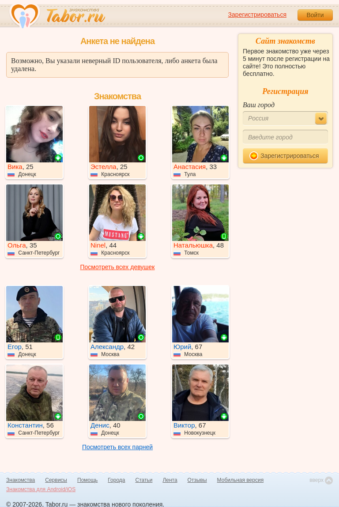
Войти (315, 15)
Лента (169, 480)
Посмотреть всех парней (117, 447)
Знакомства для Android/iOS (40, 489)
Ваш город (259, 105)
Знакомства (20, 480)
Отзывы (197, 480)
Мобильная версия (240, 480)
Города (116, 480)
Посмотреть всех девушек (117, 266)
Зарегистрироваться (257, 14)
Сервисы (56, 480)
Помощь (87, 480)
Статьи (144, 480)
